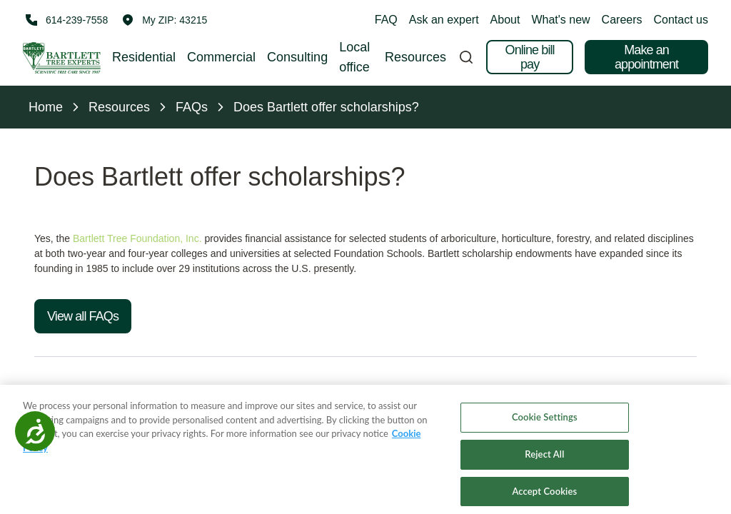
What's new (560, 20)
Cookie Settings (545, 427)
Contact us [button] (681, 20)
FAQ (386, 20)
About (505, 20)
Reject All (544, 464)
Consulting (297, 57)
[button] (164, 20)
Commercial (221, 57)
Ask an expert (444, 20)
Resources (415, 57)
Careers (622, 20)
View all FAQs (83, 316)
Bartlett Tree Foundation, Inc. (137, 238)
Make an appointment (646, 57)
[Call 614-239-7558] (65, 20)
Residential (144, 57)
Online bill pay (530, 57)
